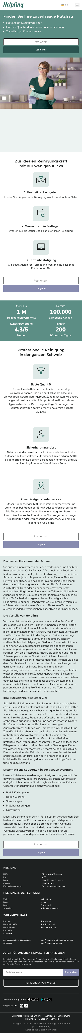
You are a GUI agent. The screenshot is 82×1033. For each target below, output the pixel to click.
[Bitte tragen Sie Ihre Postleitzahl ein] (41, 41)
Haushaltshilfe (10, 924)
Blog (5, 880)
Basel (5, 902)
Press (5, 877)
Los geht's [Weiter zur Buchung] (41, 49)
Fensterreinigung (48, 927)
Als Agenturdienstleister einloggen (57, 940)
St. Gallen (7, 908)
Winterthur (46, 899)
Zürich (6, 899)
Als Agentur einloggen (51, 943)
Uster (43, 902)
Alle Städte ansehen (50, 908)
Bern (5, 905)
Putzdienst (46, 921)
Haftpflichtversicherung (52, 880)
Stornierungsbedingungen (53, 886)
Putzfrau (7, 921)
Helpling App (48, 883)
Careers (6, 883)
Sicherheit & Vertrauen (52, 874)
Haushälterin (9, 927)
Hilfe (5, 874)
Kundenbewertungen (12, 886)
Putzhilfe (7, 930)
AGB (44, 877)
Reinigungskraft (48, 924)
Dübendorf (46, 905)
